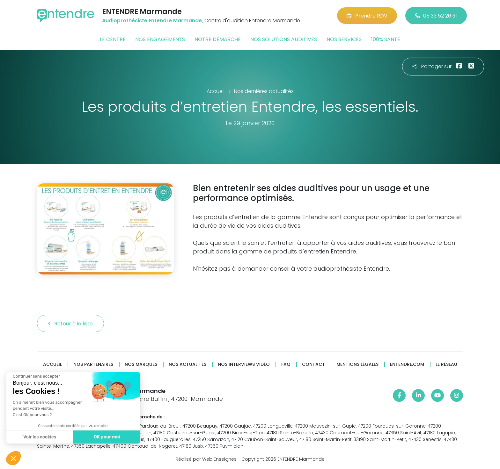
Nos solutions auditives (283, 39)
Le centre (113, 39)
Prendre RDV (367, 15)
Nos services (344, 39)
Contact (313, 364)
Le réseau (446, 364)
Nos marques (141, 364)
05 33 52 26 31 (436, 15)
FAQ (285, 364)
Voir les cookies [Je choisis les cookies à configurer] (39, 437)
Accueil (52, 364)
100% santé (385, 39)
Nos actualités (187, 364)
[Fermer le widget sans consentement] (36, 376)
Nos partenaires (93, 364)
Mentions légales (357, 364)
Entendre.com (407, 364)
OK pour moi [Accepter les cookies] (106, 437)
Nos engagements (160, 39)
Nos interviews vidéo (244, 364)
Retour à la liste (70, 323)
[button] (13, 458)
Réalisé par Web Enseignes (206, 459)
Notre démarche (218, 39)
